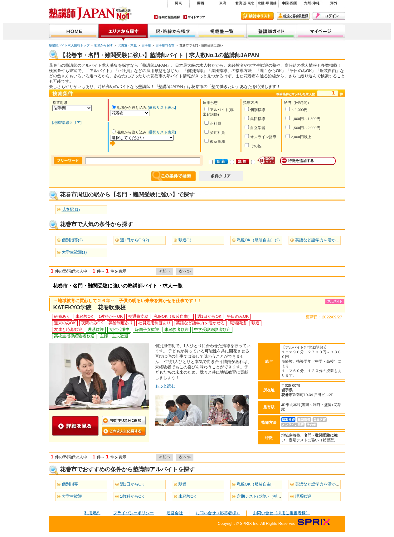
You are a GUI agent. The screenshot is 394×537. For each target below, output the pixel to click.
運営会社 (175, 512)
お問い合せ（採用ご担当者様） (281, 512)
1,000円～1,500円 (302, 118)
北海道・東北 (127, 45)
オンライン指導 (260, 136)
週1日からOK (132, 484)
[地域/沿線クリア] (67, 122)
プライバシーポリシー (133, 512)
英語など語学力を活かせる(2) (322, 240)
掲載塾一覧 (221, 32)
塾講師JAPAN (74, 32)
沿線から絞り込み (129, 132)
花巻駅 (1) (71, 209)
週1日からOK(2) (134, 240)
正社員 (212, 123)
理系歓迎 (303, 496)
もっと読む (165, 386)
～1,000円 (296, 109)
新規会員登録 (293, 16)
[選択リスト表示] (162, 107)
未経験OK (187, 496)
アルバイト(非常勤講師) (218, 111)
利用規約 (92, 512)
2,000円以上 (298, 136)
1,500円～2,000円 (302, 127)
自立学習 (254, 127)
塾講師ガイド (271, 32)
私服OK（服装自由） (256, 484)
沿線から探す (172, 32)
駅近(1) (185, 240)
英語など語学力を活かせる (319, 484)
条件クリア (221, 176)
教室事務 (214, 141)
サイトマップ (194, 17)
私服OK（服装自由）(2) (258, 240)
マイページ (320, 32)
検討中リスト (257, 16)
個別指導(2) (72, 240)
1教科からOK (132, 496)
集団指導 (254, 118)
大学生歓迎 (72, 496)
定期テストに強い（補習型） (263, 496)
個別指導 (254, 109)
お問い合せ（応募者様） (218, 512)
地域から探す (123, 32)
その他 (252, 145)
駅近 (182, 484)
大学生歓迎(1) (74, 252)
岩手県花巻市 (165, 45)
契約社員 (214, 132)
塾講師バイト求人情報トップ (69, 45)
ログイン (329, 16)
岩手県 (146, 45)
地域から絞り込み (129, 107)
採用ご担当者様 (167, 17)
